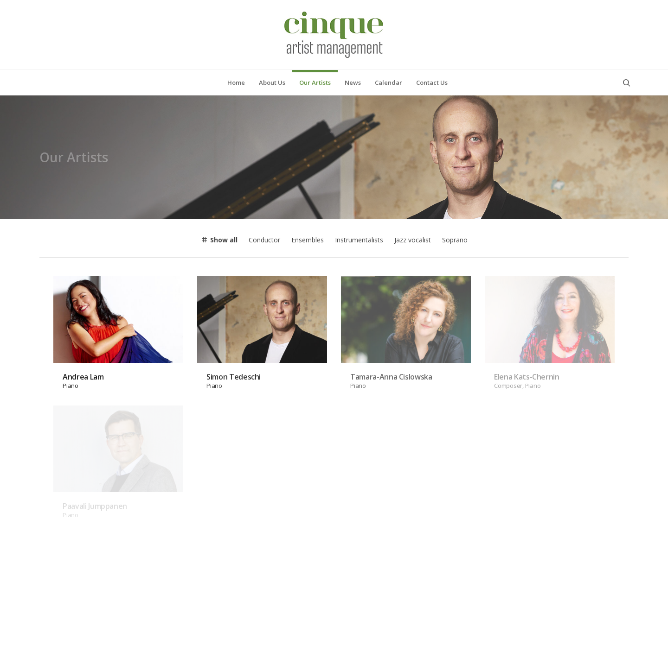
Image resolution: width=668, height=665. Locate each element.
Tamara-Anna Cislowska (391, 320)
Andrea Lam (83, 320)
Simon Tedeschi (233, 320)
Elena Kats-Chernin (526, 320)
